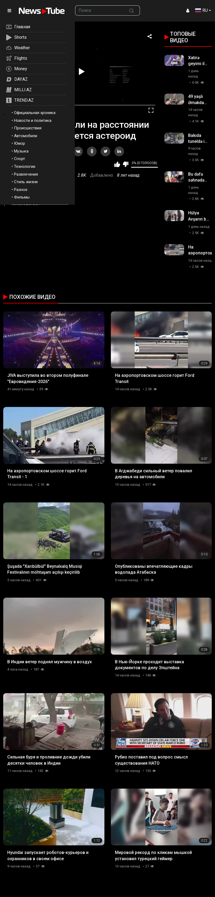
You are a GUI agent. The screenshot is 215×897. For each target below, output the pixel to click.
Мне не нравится (125, 164)
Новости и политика (32, 120)
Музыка (21, 151)
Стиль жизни (26, 181)
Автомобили (25, 135)
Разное (20, 189)
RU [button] (201, 10)
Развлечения (26, 174)
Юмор (19, 143)
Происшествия (27, 128)
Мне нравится (117, 164)
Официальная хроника (34, 112)
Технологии (24, 166)
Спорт (19, 158)
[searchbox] (99, 10)
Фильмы (22, 197)
